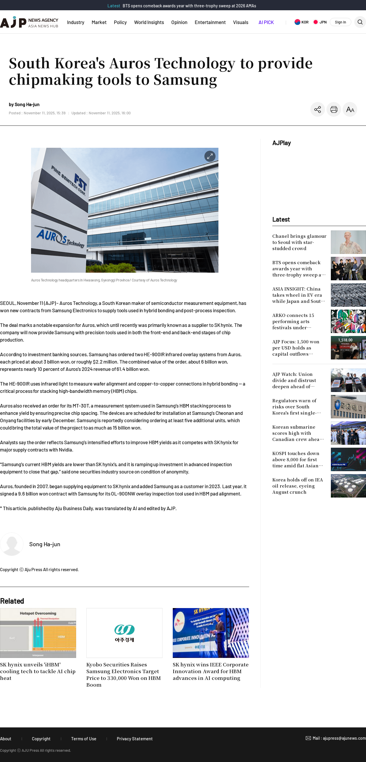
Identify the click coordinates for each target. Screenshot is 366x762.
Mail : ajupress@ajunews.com (339, 738)
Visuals (240, 22)
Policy (120, 22)
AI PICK (266, 22)
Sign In (340, 22)
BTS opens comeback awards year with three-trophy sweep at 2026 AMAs (189, 5)
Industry (75, 22)
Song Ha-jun (44, 543)
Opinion (179, 22)
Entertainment (210, 22)
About (5, 738)
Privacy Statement (135, 738)
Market (99, 22)
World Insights (149, 22)
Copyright (41, 738)
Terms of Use (83, 738)
